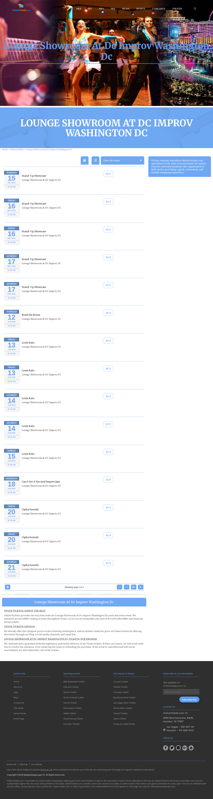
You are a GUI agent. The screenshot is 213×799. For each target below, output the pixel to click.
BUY (108, 181)
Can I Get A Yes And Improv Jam (41, 489)
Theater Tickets (120, 687)
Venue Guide (20, 713)
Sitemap (24, 764)
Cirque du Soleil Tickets (124, 724)
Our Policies (36, 764)
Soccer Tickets (70, 702)
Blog (16, 697)
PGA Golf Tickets (71, 687)
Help (16, 692)
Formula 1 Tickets (71, 724)
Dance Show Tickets (122, 708)
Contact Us (19, 702)
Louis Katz (28, 350)
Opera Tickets (119, 718)
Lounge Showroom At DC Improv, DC (41, 187)
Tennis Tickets (69, 692)
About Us (18, 687)
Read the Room (31, 322)
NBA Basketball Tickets (73, 681)
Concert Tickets (120, 681)
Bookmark (11, 764)
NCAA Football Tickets (73, 697)
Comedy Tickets (121, 692)
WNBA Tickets (69, 713)
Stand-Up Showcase (34, 183)
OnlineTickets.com (33, 775)
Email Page (19, 718)
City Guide (18, 708)
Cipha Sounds (30, 517)
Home (16, 681)
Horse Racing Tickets (73, 718)
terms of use (46, 769)
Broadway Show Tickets (124, 697)
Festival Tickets (120, 713)
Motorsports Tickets (72, 708)
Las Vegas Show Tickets (124, 702)
